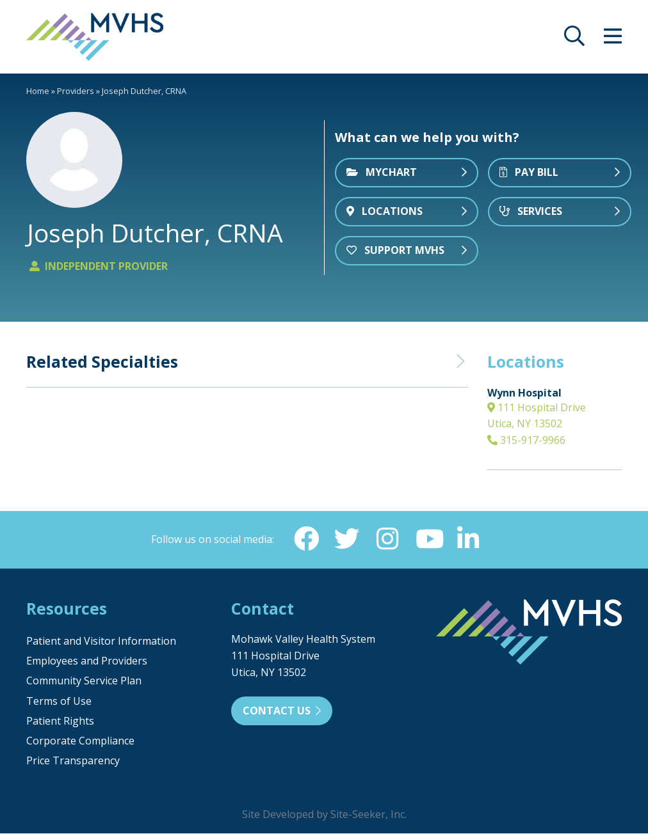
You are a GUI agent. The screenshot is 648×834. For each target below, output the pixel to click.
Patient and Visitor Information (101, 641)
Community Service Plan (84, 681)
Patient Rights (60, 721)
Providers (75, 91)
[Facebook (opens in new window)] (305, 539)
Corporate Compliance (80, 741)
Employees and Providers (86, 661)
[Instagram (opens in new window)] (387, 539)
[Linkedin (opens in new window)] (469, 539)
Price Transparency (73, 761)
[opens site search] (574, 40)
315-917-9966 (526, 440)
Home (37, 91)
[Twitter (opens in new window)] (346, 539)
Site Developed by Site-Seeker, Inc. (324, 815)
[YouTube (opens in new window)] (428, 539)
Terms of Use (59, 702)
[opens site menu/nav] (613, 40)
